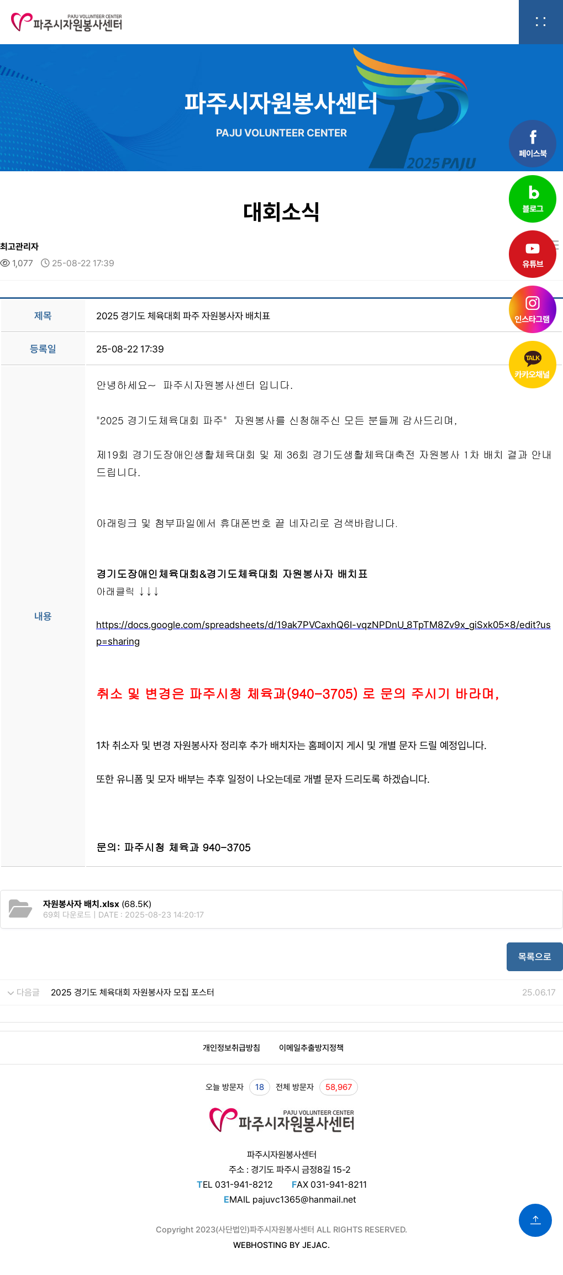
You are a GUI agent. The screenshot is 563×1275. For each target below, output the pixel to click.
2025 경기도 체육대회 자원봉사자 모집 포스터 (132, 992)
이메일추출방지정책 (311, 1048)
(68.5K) (97, 904)
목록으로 (534, 956)
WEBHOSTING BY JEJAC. (281, 1245)
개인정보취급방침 (231, 1048)
